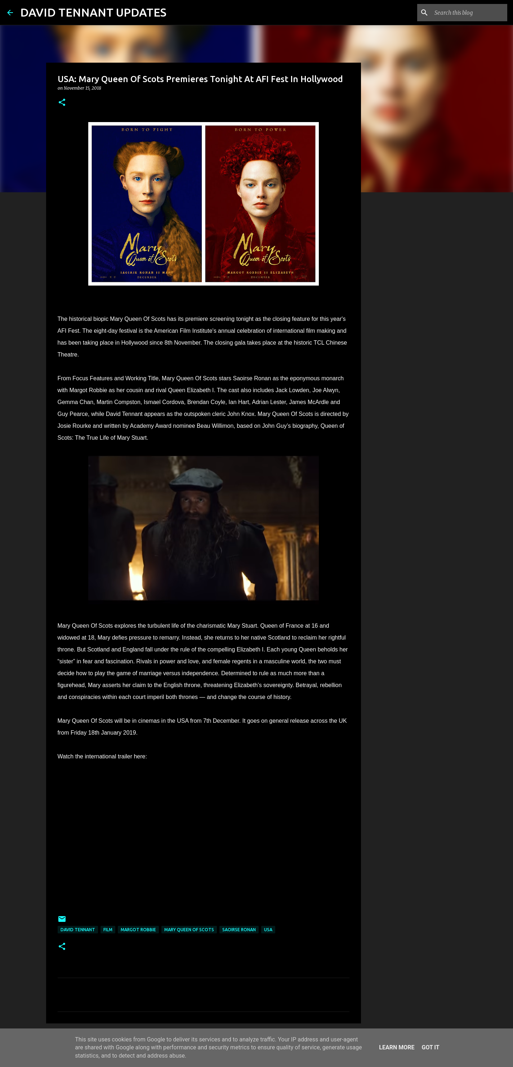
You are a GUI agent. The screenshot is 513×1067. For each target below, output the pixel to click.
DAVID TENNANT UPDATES (93, 12)
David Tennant (78, 929)
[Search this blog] (469, 12)
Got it (430, 1047)
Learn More (396, 1047)
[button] (62, 103)
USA (268, 929)
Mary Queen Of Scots (189, 929)
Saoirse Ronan (239, 929)
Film (107, 929)
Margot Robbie (138, 929)
